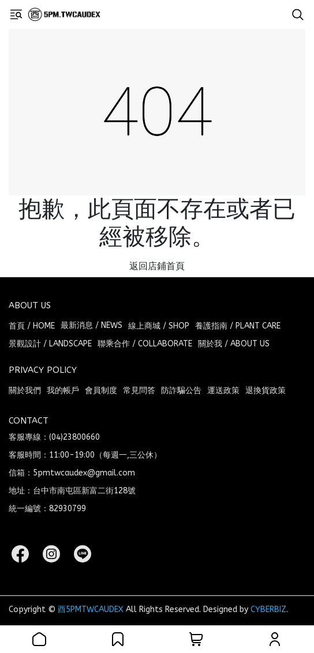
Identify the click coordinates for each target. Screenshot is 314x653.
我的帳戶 (63, 390)
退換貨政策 (265, 390)
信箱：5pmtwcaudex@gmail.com (72, 473)
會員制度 (101, 390)
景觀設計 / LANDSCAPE (50, 344)
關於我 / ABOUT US (234, 344)
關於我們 (25, 390)
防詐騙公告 (181, 390)
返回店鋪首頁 (157, 266)
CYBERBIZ (268, 609)
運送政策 (223, 390)
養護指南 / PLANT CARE (238, 326)
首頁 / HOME (32, 326)
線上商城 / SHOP (158, 326)
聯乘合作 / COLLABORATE (145, 344)
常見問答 (139, 390)
